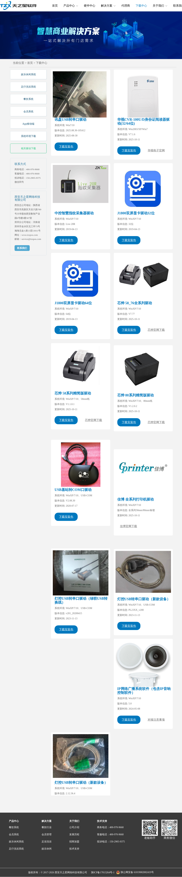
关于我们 (160, 5)
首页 (55, 5)
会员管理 (47, 834)
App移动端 (28, 123)
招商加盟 (74, 841)
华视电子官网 (156, 150)
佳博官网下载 (128, 536)
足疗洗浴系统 (28, 86)
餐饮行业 (47, 827)
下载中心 (141, 5)
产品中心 (70, 5)
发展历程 (74, 834)
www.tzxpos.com (30, 235)
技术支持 (74, 848)
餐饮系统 (28, 99)
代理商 (125, 5)
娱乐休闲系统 (28, 74)
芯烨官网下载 (156, 337)
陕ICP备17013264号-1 (102, 872)
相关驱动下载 (28, 148)
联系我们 (22, 248)
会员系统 (28, 111)
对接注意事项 (156, 719)
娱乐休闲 (47, 848)
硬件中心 (89, 5)
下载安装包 (66, 146)
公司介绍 (74, 827)
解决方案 (108, 5)
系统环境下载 (28, 136)
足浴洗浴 (47, 841)
